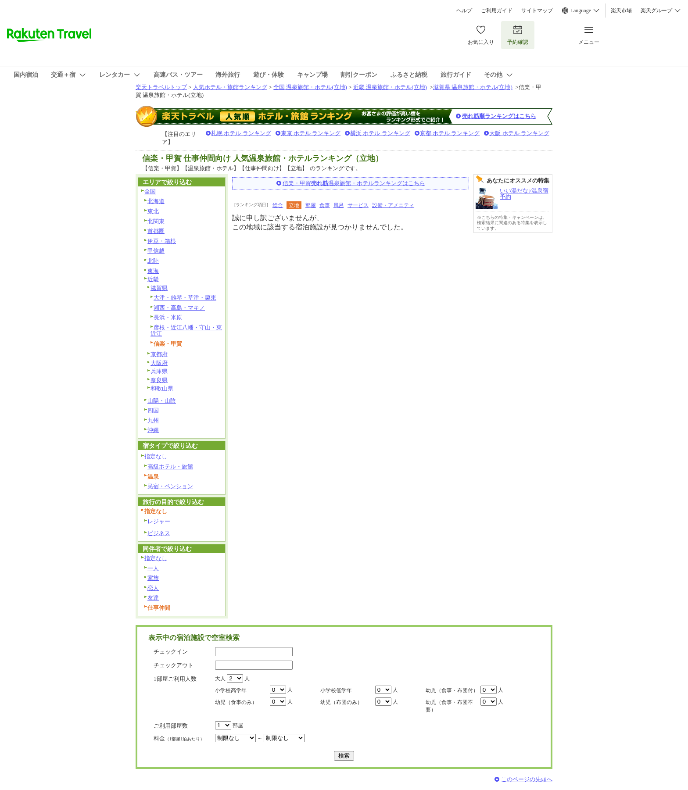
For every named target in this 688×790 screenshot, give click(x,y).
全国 (150, 191)
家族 (153, 578)
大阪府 (159, 363)
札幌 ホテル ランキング (241, 133)
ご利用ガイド (496, 10)
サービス (358, 205)
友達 (153, 597)
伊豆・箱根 (161, 241)
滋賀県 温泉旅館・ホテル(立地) (472, 87)
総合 (277, 205)
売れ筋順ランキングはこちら (499, 116)
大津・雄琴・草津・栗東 (185, 297)
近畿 (153, 279)
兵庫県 (159, 371)
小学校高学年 (231, 690)
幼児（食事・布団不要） (449, 706)
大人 (220, 679)
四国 (153, 410)
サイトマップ (537, 10)
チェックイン (171, 651)
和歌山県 (161, 388)
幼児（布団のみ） (341, 702)
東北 (153, 211)
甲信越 (156, 250)
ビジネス (158, 533)
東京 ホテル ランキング (311, 133)
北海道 (156, 201)
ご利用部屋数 (171, 725)
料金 (179, 738)
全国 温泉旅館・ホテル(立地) (310, 87)
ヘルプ (464, 10)
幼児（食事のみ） (236, 702)
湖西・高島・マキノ (179, 307)
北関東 (156, 221)
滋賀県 (159, 288)
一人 (153, 568)
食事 (324, 205)
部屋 (310, 205)
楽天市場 (621, 10)
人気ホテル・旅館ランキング (230, 87)
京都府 (159, 354)
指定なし (155, 456)
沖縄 (153, 430)
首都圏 (156, 231)
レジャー (158, 521)
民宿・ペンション (170, 486)
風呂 (338, 205)
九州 (153, 420)
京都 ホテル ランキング (450, 133)
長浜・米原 (168, 317)
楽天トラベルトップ (161, 87)
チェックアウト (174, 665)
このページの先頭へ (526, 779)
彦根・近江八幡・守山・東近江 (186, 330)
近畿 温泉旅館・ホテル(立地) (390, 87)
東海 (153, 271)
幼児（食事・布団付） (452, 690)
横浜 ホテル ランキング (380, 133)
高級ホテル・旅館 (170, 466)
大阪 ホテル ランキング (519, 133)
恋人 (153, 588)
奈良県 (159, 380)
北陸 (153, 260)
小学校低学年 (336, 690)
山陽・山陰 (161, 400)
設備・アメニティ (393, 205)
